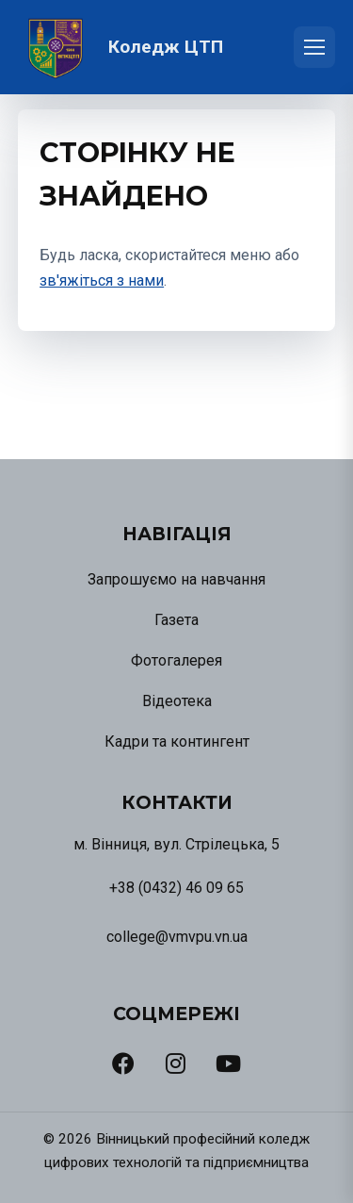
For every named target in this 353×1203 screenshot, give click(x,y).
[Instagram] (175, 1063)
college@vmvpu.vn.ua (177, 937)
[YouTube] (228, 1063)
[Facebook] (123, 1063)
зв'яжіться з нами (102, 280)
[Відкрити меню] (314, 47)
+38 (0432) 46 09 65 (176, 888)
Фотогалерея (176, 660)
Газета (176, 620)
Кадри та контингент (176, 741)
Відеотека (177, 701)
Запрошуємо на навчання (176, 579)
